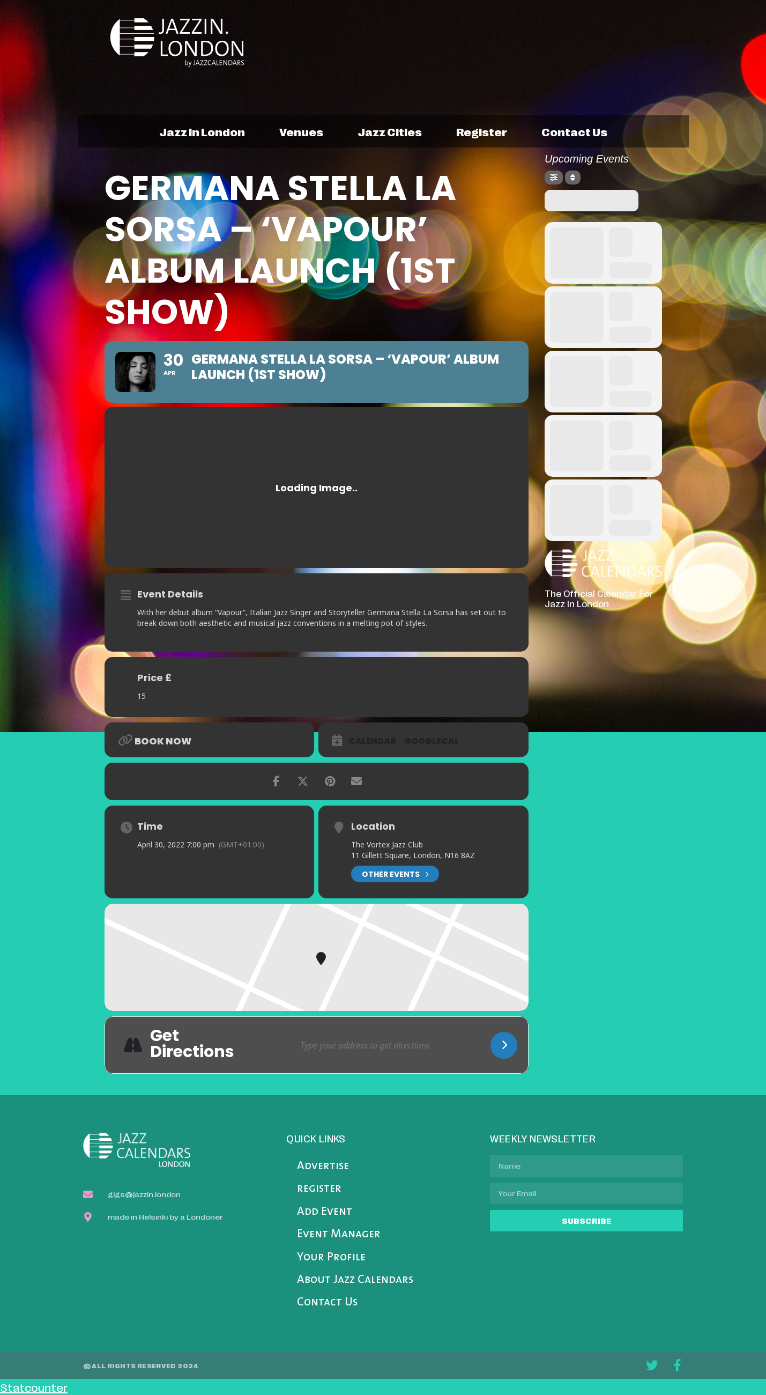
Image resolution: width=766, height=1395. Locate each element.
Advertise (323, 1166)
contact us (574, 131)
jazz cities (390, 131)
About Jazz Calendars (355, 1280)
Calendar (372, 741)
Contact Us (327, 1302)
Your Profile (331, 1257)
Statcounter (34, 1387)
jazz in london (202, 131)
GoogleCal (431, 741)
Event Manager (339, 1234)
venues (301, 131)
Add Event (324, 1212)
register (481, 131)
